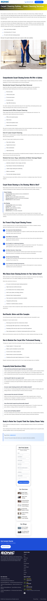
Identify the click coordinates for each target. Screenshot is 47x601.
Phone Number (20, 460)
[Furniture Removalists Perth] (5, 2)
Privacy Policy (35, 599)
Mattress (25, 559)
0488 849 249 (29, 2)
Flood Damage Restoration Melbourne (7, 580)
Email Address (20, 456)
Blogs (25, 574)
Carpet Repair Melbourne (5, 578)
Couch (25, 561)
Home (25, 568)
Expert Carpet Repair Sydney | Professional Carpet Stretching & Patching (25, 493)
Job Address (20, 472)
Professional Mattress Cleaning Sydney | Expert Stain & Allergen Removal (25, 509)
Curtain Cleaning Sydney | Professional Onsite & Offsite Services (25, 513)
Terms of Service (43, 599)
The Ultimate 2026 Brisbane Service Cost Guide (25, 532)
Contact (25, 572)
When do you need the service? (22, 467)
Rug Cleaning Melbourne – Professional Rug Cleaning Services (12, 582)
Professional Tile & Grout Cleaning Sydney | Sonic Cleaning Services (25, 505)
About (25, 570)
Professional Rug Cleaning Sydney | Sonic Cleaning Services (25, 501)
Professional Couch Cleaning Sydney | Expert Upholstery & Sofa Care (25, 517)
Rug (24, 556)
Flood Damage (26, 563)
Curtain (25, 554)
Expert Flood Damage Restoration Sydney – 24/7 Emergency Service (25, 497)
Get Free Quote (39, 2)
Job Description (20, 475)
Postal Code (19, 464)
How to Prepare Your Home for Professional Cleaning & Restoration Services (25, 528)
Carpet (25, 565)
